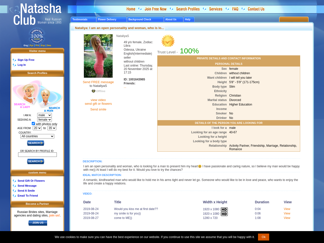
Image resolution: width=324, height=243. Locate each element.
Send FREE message (98, 82)
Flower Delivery (107, 19)
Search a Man (49, 99)
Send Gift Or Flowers (31, 180)
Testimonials (79, 19)
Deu (49, 45)
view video (98, 100)
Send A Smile (26, 190)
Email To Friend (28, 195)
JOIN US (37, 222)
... (125, 87)
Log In (22, 64)
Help (188, 19)
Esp (43, 45)
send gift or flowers (98, 103)
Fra (37, 45)
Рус (32, 45)
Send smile (98, 109)
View (287, 209)
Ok (263, 237)
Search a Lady (23, 94)
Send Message (27, 185)
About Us (170, 19)
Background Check (140, 19)
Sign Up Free (26, 59)
